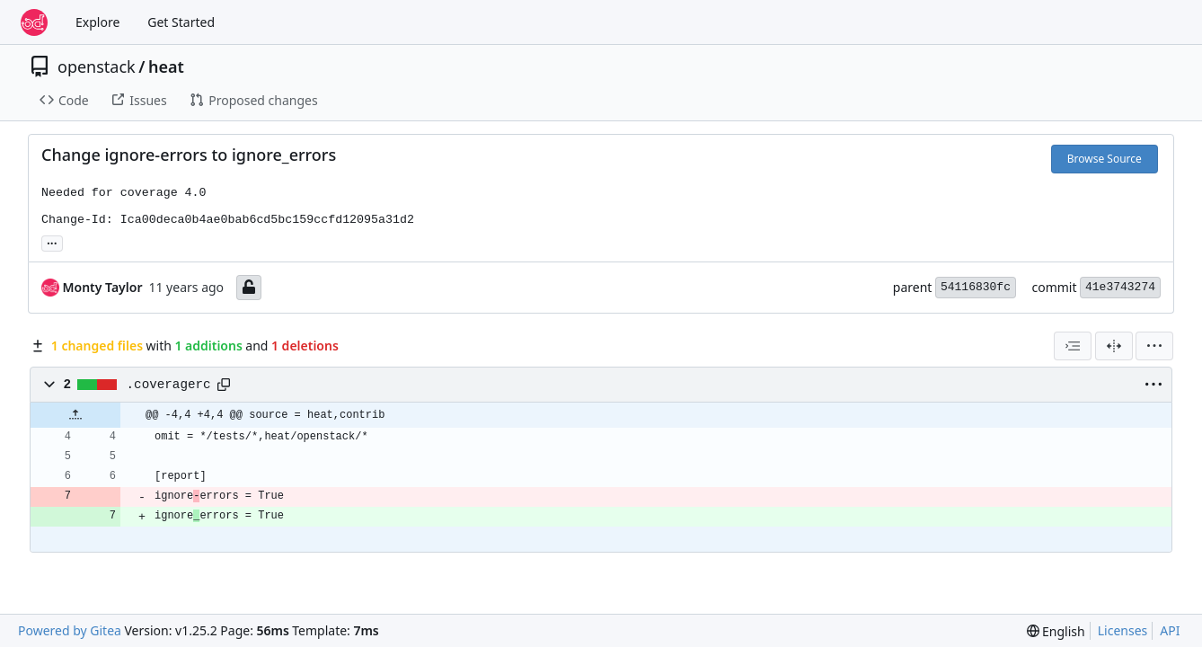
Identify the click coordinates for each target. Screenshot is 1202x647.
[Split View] (1114, 346)
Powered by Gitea (69, 630)
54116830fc (976, 287)
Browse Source (1104, 158)
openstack (96, 66)
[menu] (1154, 346)
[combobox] (1073, 346)
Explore (97, 22)
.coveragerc (169, 384)
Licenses (1123, 630)
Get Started (181, 22)
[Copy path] (223, 384)
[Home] (34, 22)
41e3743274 (1120, 287)
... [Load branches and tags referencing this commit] (52, 241)
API (1170, 630)
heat (166, 66)
